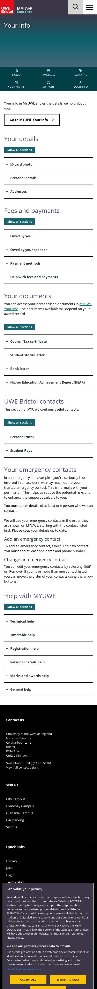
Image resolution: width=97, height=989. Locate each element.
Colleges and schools (22, 889)
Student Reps (21, 450)
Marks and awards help (29, 675)
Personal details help (27, 662)
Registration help (24, 648)
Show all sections (19, 150)
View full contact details (22, 767)
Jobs (9, 868)
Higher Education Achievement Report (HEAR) (47, 382)
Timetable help (22, 635)
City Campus (15, 799)
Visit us (11, 827)
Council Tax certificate (28, 341)
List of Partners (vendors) (23, 979)
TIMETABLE (48, 73)
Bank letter (19, 368)
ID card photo (21, 164)
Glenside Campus (19, 813)
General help (20, 689)
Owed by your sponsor (28, 249)
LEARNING (80, 73)
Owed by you (20, 236)
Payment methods (25, 263)
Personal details (23, 178)
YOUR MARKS (16, 84)
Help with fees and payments (34, 277)
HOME (16, 73)
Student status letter (27, 355)
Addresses (18, 191)
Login (10, 875)
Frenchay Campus (20, 806)
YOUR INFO (81, 84)
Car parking (15, 820)
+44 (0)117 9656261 (38, 763)
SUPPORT (48, 84)
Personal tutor (22, 437)
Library (11, 861)
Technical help (22, 621)
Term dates (15, 882)
